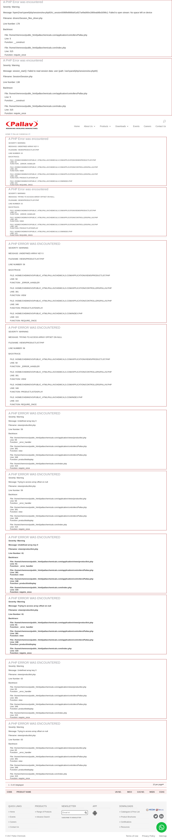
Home (77, 126)
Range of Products (43, 812)
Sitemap (163, 836)
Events (136, 126)
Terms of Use (132, 836)
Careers (147, 126)
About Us (88, 126)
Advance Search (42, 817)
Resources (124, 827)
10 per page (157, 784)
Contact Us (161, 126)
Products (104, 126)
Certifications (125, 822)
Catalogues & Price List (129, 812)
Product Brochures (127, 817)
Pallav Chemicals (21, 134)
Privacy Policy (148, 836)
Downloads (120, 126)
